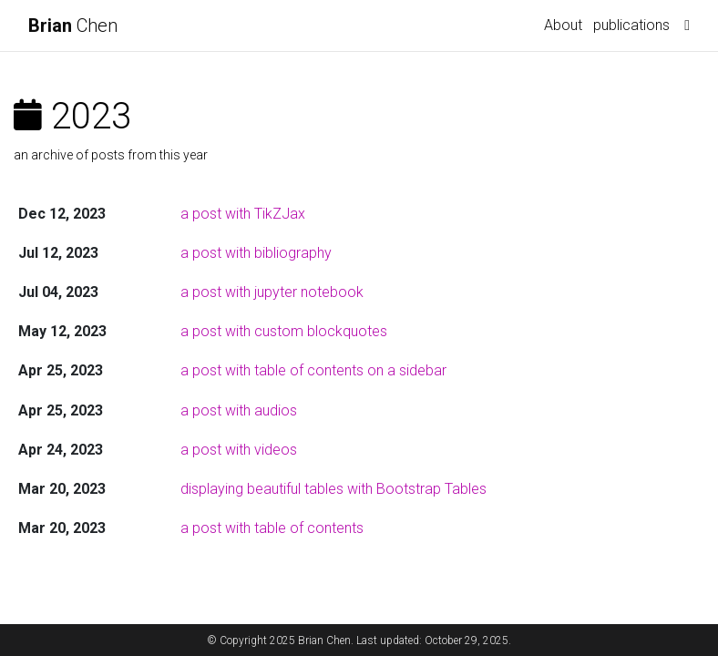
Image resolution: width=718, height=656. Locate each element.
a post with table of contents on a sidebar (313, 370)
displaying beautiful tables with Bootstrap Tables (333, 488)
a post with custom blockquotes (283, 331)
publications (631, 25)
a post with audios (238, 410)
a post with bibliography (256, 252)
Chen (73, 25)
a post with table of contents (272, 528)
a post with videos (238, 449)
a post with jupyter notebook (272, 292)
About (563, 25)
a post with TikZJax (242, 213)
